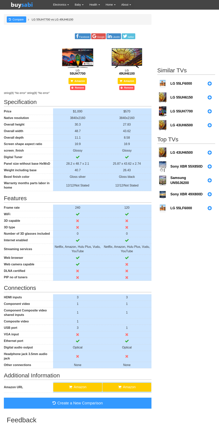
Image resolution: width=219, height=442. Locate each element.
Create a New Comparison (77, 403)
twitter (128, 36)
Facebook (83, 36)
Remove (77, 87)
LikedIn (114, 36)
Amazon (77, 81)
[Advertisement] (186, 38)
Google (98, 36)
